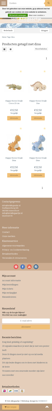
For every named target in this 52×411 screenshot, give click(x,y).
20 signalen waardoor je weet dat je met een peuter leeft (25, 348)
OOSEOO (42, 401)
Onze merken (8, 236)
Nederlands (8, 31)
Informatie (14, 118)
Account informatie (11, 280)
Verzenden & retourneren (14, 258)
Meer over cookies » (37, 15)
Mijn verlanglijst (9, 293)
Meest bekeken (41, 49)
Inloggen (44, 31)
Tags (9, 37)
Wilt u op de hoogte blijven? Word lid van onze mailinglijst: (14, 313)
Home (4, 37)
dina (13, 37)
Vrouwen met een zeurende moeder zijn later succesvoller (23, 373)
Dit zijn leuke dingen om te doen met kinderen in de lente (24, 365)
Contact (6, 232)
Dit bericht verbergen (17, 15)
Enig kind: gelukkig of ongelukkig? (17, 342)
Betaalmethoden (10, 254)
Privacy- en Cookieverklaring (15, 250)
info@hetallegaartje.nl (12, 213)
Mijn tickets (7, 289)
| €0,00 (10, 407)
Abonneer (26, 327)
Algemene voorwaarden (13, 246)
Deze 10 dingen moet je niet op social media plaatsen (22, 356)
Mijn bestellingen (10, 285)
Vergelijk (14, 113)
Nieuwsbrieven (9, 297)
